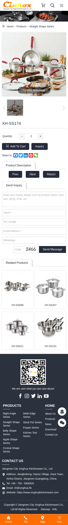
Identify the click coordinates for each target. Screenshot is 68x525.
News (48, 424)
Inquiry (39, 146)
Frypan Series (31, 427)
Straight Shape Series (41, 26)
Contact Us (51, 434)
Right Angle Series (9, 415)
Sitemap (45, 509)
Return (51, 174)
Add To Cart (15, 146)
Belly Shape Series (10, 432)
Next (33, 174)
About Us (50, 413)
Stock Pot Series (32, 422)
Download (50, 429)
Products (21, 26)
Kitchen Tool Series (30, 434)
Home (10, 26)
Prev (15, 174)
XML (54, 509)
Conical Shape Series (11, 450)
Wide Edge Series (29, 415)
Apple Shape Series (10, 441)
